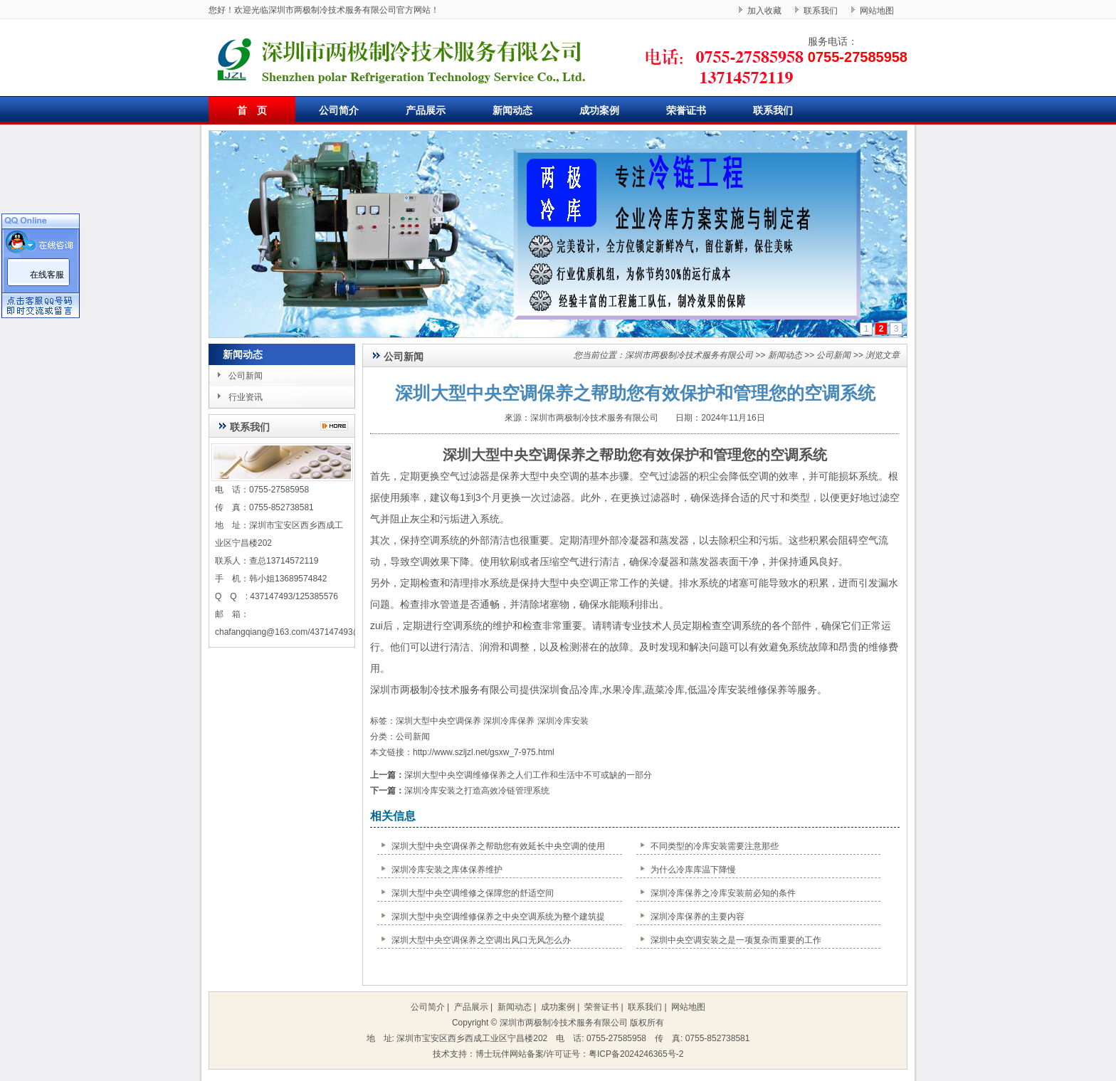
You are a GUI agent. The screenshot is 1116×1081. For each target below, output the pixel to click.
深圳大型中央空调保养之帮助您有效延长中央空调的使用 (498, 846)
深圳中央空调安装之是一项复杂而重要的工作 (736, 940)
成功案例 (599, 110)
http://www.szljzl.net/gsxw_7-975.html (483, 752)
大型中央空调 (549, 476)
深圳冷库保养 (509, 721)
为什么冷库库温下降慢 (693, 870)
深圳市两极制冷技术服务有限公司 (689, 355)
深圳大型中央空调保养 (514, 455)
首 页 (252, 110)
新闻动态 (512, 110)
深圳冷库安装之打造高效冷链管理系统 (476, 791)
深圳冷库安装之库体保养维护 (446, 870)
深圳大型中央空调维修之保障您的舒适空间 (472, 893)
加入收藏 (764, 11)
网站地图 (877, 11)
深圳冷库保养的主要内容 (697, 917)
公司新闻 (245, 376)
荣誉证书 (686, 110)
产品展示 (426, 110)
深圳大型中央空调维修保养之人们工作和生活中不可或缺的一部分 (528, 775)
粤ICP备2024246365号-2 (636, 1054)
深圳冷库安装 (563, 721)
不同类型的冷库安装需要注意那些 (715, 846)
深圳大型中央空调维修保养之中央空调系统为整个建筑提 (498, 917)
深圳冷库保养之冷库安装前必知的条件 (723, 893)
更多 (337, 426)
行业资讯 (245, 397)
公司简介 (339, 110)
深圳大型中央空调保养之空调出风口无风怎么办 (481, 940)
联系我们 (821, 11)
